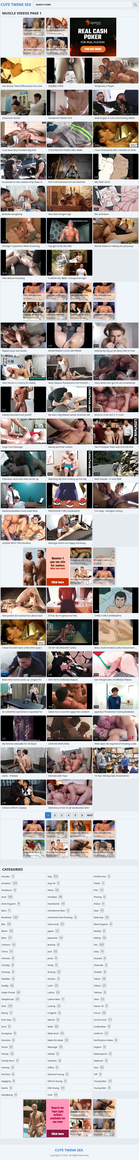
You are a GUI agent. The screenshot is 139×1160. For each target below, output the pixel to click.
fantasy (8, 1067)
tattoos (100, 992)
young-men (102, 1088)
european (9, 1033)
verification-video (106, 1040)
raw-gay (101, 917)
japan (54, 931)
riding (100, 937)
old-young (56, 1088)
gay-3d (54, 883)
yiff (98, 1074)
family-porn (10, 1060)
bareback (9, 917)
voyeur (100, 1047)
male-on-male (58, 1040)
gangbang (9, 1094)
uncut (100, 1013)
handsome (56, 903)
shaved (100, 958)
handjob (55, 897)
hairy (53, 890)
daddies (8, 978)
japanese (55, 937)
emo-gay (8, 1019)
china (7, 951)
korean (54, 978)
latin (53, 985)
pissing (100, 897)
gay (53, 876)
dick (7, 1006)
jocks (53, 958)
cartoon (8, 944)
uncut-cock (103, 1019)
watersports (103, 1053)
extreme (8, 1040)
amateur (9, 883)
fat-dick (8, 1074)
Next (90, 815)
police (99, 903)
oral (53, 1094)
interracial (56, 924)
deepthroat (10, 999)
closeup (8, 972)
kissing (54, 972)
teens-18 (101, 1006)
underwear (102, 1026)
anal (7, 897)
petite (99, 883)
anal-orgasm (10, 903)
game (7, 1088)
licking (54, 1006)
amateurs (9, 890)
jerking (54, 944)
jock (53, 951)
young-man (103, 1081)
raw (99, 910)
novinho (55, 1060)
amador (8, 876)
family (7, 1053)
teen (99, 999)
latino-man (56, 999)
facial (7, 1047)
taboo (100, 978)
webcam (101, 1060)
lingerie (54, 1013)
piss (99, 890)
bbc (6, 924)
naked (53, 1053)
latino (54, 992)
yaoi (99, 1067)
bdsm (7, 931)
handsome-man (59, 910)
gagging (8, 1081)
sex (99, 944)
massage (55, 1047)
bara (6, 910)
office (53, 1067)
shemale (101, 965)
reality (100, 931)
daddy (7, 985)
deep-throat (11, 992)
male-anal (56, 1033)
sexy (99, 951)
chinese (8, 958)
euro (6, 1026)
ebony (7, 1013)
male (53, 1026)
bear (6, 937)
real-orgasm (103, 924)
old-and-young (58, 1074)
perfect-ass (102, 876)
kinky (53, 965)
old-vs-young (57, 1081)
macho (54, 1019)
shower (100, 972)
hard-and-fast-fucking (62, 917)
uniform (101, 1033)
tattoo (100, 985)
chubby (7, 965)
